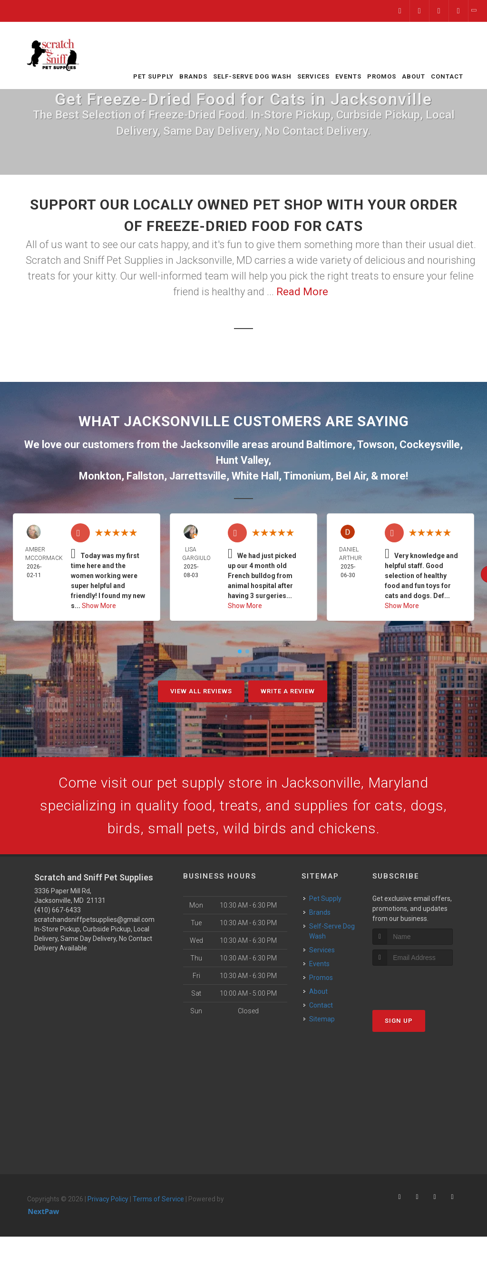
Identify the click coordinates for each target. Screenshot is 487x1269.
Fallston (145, 476)
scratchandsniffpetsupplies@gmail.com (94, 919)
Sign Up (399, 1020)
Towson (375, 444)
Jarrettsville (197, 476)
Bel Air (351, 476)
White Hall (255, 476)
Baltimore (329, 444)
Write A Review (288, 691)
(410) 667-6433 (57, 910)
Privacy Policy (108, 1199)
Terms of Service (158, 1199)
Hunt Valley (242, 460)
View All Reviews (201, 691)
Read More (302, 292)
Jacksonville (209, 444)
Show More (99, 606)
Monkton (100, 476)
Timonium (307, 476)
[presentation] (423, 983)
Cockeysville (429, 444)
